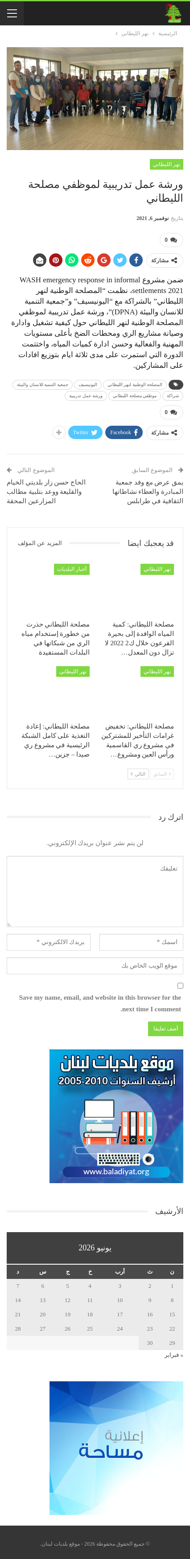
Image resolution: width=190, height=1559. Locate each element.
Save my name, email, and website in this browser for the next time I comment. (100, 1000)
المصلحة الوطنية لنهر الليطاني (135, 382)
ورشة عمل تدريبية (86, 393)
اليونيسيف (87, 382)
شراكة (173, 393)
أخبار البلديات (72, 565)
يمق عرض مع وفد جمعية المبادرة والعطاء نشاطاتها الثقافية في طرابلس (148, 488)
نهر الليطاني (166, 164)
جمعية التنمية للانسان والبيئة (42, 382)
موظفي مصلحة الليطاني (135, 393)
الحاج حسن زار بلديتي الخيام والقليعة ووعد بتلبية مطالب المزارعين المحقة (46, 488)
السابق (162, 770)
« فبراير (174, 1351)
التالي (138, 770)
